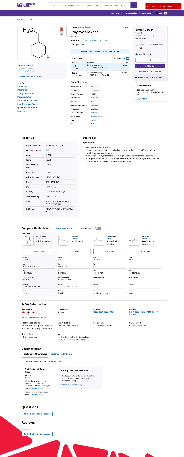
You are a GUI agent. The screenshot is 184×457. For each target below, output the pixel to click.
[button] (116, 13)
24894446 (94, 105)
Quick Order (146, 13)
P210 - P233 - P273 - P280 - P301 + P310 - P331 (143, 313)
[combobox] (92, 5)
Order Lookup (131, 13)
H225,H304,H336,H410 (103, 312)
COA (23, 70)
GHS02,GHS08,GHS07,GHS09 (34, 317)
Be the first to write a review (38, 434)
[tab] (22, 19)
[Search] (133, 5)
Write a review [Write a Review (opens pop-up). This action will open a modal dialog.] (91, 40)
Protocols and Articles (27, 100)
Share (125, 27)
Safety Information (26, 93)
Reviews (21, 111)
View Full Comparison (64, 228)
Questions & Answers (27, 107)
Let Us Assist (141, 99)
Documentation (24, 97)
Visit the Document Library (71, 385)
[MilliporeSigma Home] (26, 5)
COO (30, 70)
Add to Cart (150, 66)
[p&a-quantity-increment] (163, 60)
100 (47, 150)
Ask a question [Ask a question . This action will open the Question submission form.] (104, 40)
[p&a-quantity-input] (150, 60)
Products (20, 20)
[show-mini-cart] (161, 13)
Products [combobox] (53, 5)
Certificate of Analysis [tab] (35, 353)
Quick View (39, 251)
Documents (36, 388)
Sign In (83, 51)
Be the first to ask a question (37, 414)
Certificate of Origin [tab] (61, 353)
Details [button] (160, 45)
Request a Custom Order (150, 71)
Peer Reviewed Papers (27, 104)
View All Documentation (30, 76)
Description (22, 90)
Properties (22, 86)
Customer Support (38, 394)
